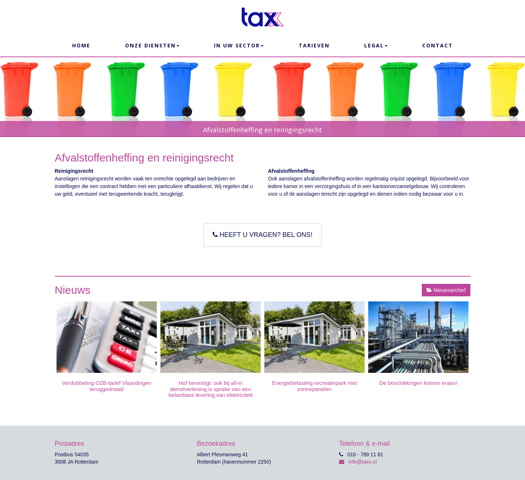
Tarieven (314, 45)
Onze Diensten (152, 45)
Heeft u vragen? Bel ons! (262, 234)
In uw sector (239, 45)
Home (81, 45)
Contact (437, 45)
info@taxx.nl (358, 462)
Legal (376, 45)
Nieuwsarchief (446, 290)
